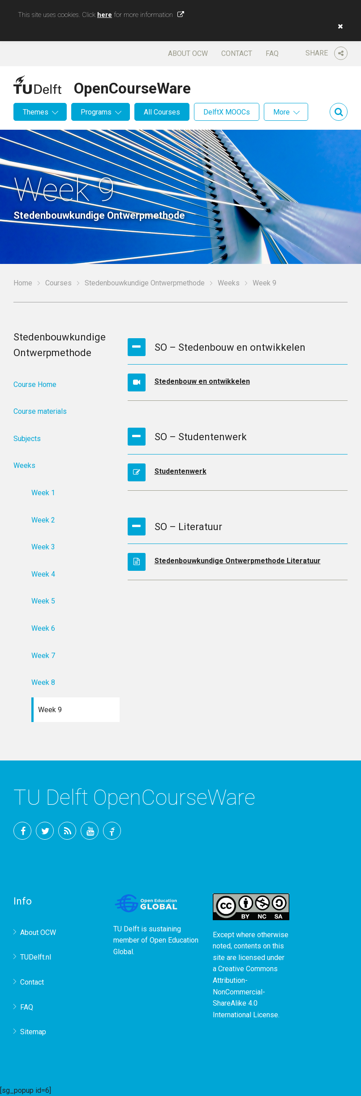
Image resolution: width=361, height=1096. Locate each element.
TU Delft (112, 831)
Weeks (229, 283)
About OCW (188, 53)
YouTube (90, 831)
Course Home (34, 384)
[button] (338, 26)
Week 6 (43, 628)
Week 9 (50, 709)
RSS (67, 831)
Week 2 (43, 520)
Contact (236, 53)
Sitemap (33, 1032)
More (281, 112)
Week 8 (43, 682)
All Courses (162, 112)
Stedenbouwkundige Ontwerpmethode (145, 283)
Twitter (45, 831)
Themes (35, 112)
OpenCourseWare (132, 87)
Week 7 (43, 655)
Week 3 (43, 547)
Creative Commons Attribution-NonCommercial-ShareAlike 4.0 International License (245, 991)
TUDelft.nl (35, 957)
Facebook (22, 831)
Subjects (27, 438)
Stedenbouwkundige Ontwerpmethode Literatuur (238, 560)
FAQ (272, 53)
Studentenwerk (180, 471)
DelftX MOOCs (226, 112)
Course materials (40, 411)
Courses (58, 283)
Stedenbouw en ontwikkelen (202, 381)
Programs (96, 112)
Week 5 (43, 601)
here (104, 15)
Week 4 (43, 574)
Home (22, 283)
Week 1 (43, 493)
